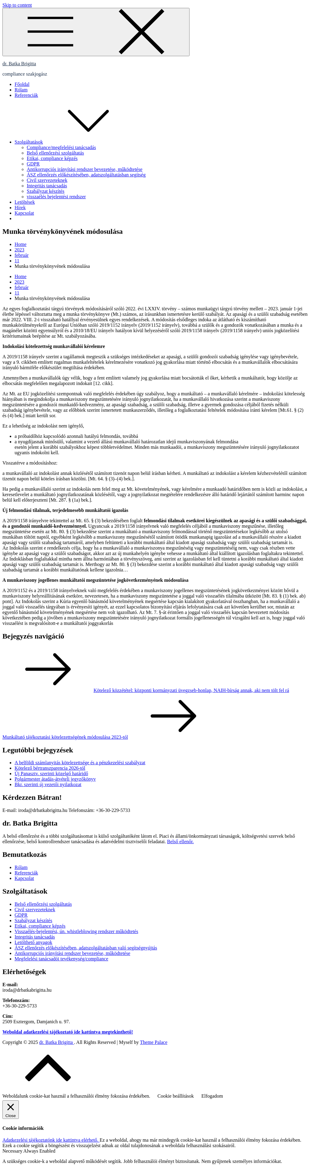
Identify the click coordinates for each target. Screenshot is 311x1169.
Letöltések (25, 202)
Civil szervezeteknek (47, 180)
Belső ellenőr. (180, 841)
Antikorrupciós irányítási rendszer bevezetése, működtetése (84, 169)
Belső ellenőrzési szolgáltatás (55, 152)
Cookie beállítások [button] (176, 1096)
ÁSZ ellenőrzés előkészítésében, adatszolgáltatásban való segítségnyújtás (86, 947)
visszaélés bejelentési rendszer (56, 196)
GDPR (33, 163)
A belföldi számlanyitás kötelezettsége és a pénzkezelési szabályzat (80, 762)
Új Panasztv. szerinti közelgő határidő (51, 773)
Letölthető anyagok (33, 942)
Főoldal (22, 84)
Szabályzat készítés (45, 191)
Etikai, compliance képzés (52, 158)
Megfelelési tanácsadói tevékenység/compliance (61, 958)
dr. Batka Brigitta (19, 63)
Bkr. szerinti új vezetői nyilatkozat (48, 784)
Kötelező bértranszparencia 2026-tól (50, 768)
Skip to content (17, 5)
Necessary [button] (12, 1151)
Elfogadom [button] (212, 1096)
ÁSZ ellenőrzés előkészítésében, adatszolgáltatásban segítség (86, 174)
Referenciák (26, 95)
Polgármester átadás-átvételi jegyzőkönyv (55, 779)
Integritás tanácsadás (47, 185)
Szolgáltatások (74, 142)
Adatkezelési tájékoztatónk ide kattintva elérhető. (51, 1140)
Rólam (21, 89)
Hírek (20, 207)
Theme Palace (153, 1042)
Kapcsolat (24, 213)
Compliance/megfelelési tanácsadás (61, 147)
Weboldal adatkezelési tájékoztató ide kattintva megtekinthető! (67, 1031)
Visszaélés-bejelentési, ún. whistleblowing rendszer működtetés (76, 931)
